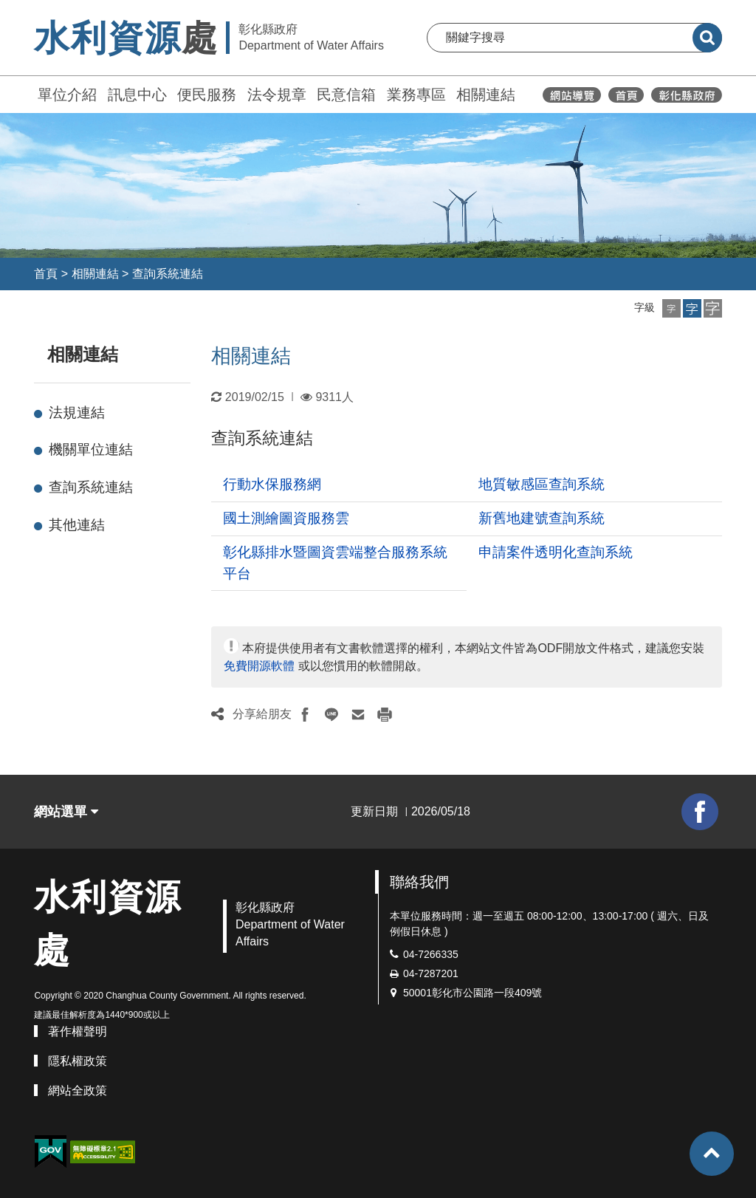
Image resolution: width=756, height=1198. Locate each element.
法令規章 (276, 94)
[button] (671, 308)
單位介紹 (67, 94)
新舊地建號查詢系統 (541, 518)
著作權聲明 (77, 1031)
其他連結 (77, 525)
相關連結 (485, 94)
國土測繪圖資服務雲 (286, 518)
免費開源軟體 (259, 666)
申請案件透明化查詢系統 (555, 552)
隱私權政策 (77, 1061)
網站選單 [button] (66, 811)
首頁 (46, 273)
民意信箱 (346, 94)
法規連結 (77, 412)
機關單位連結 (91, 449)
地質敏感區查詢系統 (541, 484)
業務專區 (416, 94)
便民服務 (206, 94)
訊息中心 (137, 94)
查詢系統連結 (167, 273)
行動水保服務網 (272, 484)
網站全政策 (77, 1090)
